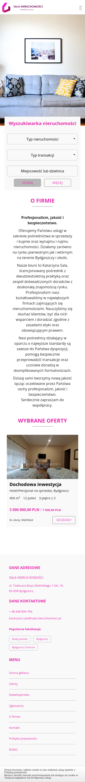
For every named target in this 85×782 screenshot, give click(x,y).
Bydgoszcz (42, 639)
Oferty (13, 684)
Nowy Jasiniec (20, 639)
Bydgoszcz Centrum (23, 647)
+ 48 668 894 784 (20, 611)
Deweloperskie (19, 695)
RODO (13, 749)
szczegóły (63, 520)
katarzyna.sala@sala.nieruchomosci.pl (35, 618)
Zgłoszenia (16, 706)
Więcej (57, 182)
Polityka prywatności (23, 738)
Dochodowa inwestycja (35, 484)
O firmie (14, 717)
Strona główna (19, 673)
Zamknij (42, 773)
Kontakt (14, 728)
